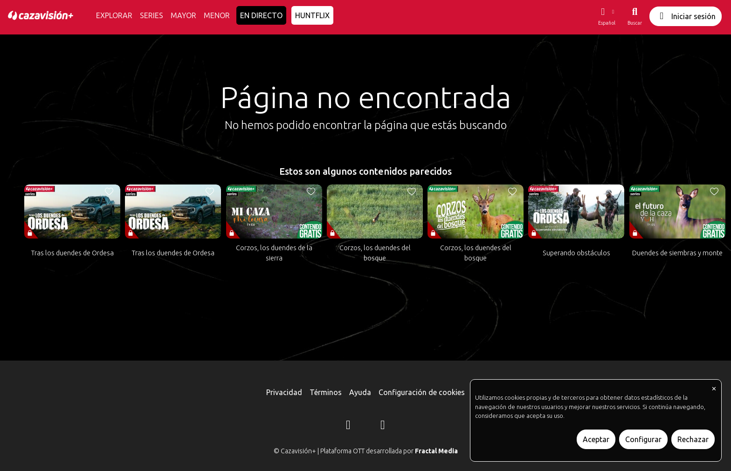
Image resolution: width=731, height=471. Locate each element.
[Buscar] (635, 16)
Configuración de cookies (422, 392)
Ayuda (360, 392)
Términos (326, 392)
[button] (606, 16)
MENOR (217, 15)
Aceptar (596, 439)
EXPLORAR (114, 15)
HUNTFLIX (312, 15)
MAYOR (183, 15)
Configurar (643, 439)
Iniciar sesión (685, 16)
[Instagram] (348, 426)
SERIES (151, 15)
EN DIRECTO (261, 15)
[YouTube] (383, 426)
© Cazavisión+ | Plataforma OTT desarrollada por (366, 451)
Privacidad (284, 392)
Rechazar (693, 439)
